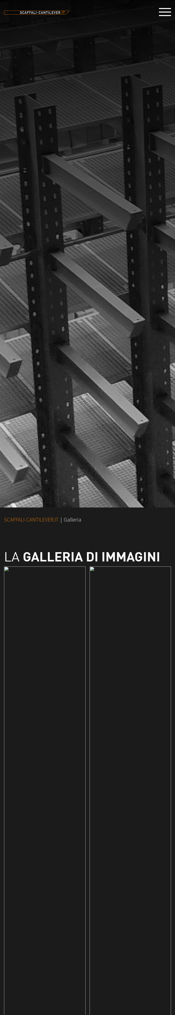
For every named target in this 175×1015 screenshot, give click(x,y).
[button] (167, 12)
